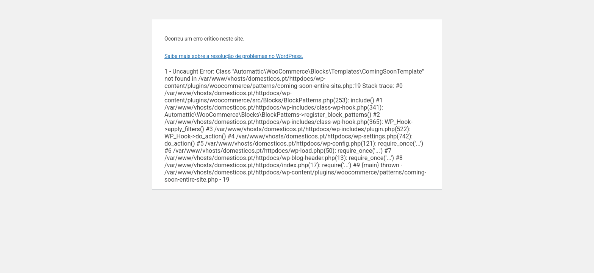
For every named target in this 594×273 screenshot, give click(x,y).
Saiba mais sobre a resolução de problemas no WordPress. (233, 56)
